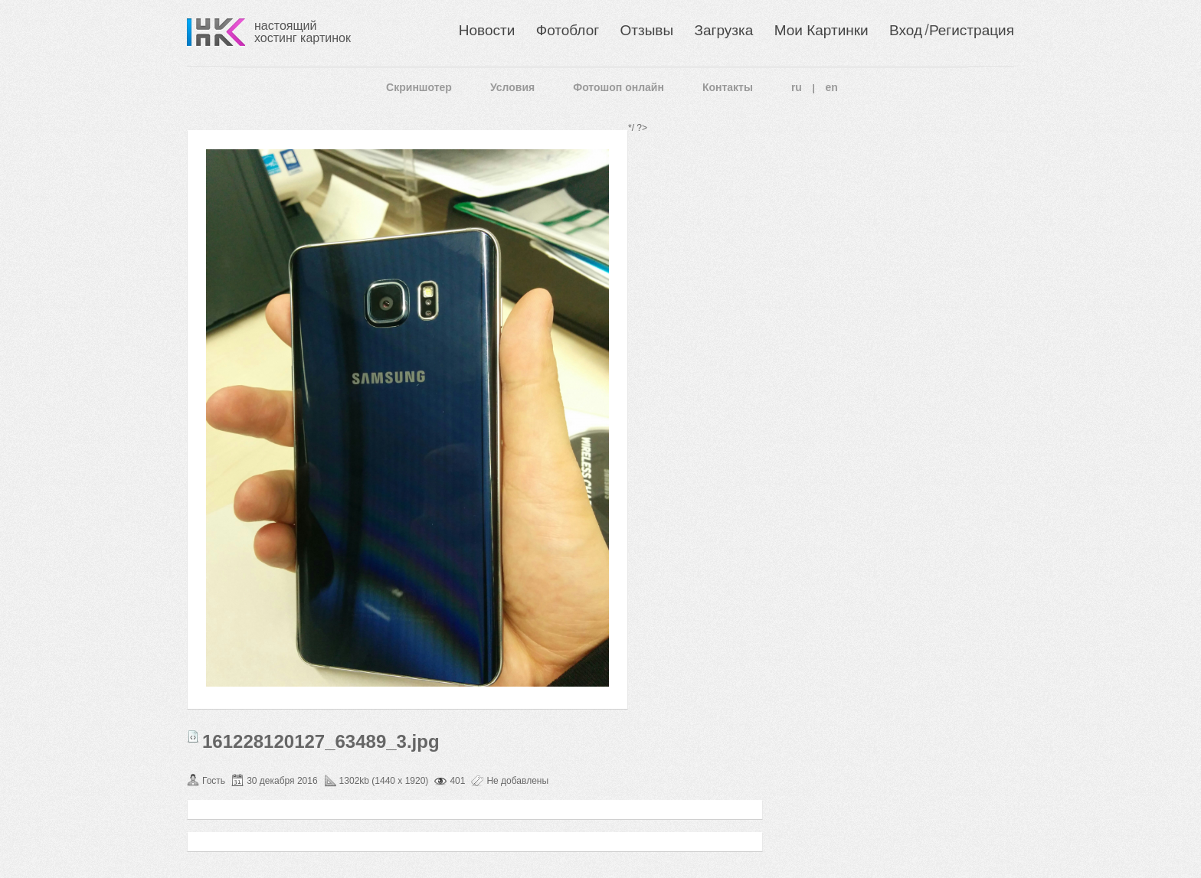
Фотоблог (567, 30)
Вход (905, 30)
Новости (487, 30)
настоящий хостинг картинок (302, 31)
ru (796, 87)
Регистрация (971, 30)
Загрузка (723, 30)
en (832, 87)
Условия (512, 87)
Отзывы (647, 30)
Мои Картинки (821, 30)
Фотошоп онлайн (618, 87)
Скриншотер (419, 87)
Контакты (727, 87)
